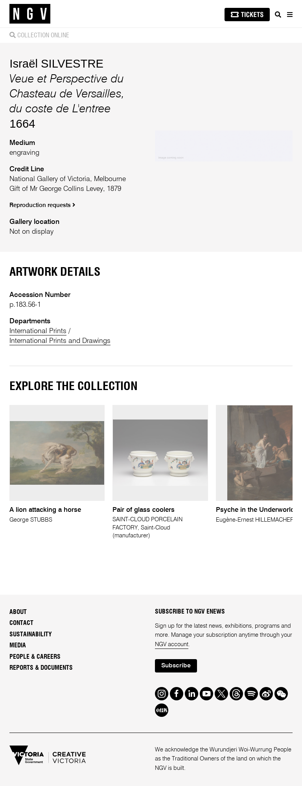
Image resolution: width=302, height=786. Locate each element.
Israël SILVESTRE (56, 63)
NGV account (171, 644)
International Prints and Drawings (59, 340)
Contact (21, 623)
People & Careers (35, 657)
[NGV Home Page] (29, 14)
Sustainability (30, 634)
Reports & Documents (41, 668)
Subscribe (176, 666)
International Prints (37, 331)
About (18, 612)
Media (17, 645)
